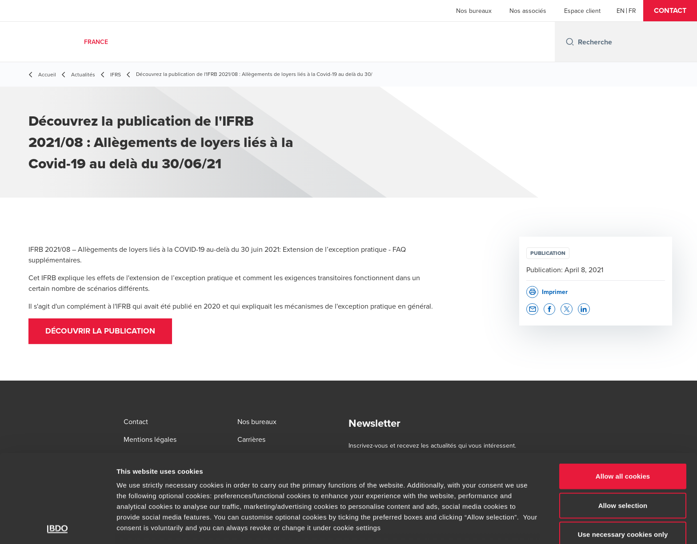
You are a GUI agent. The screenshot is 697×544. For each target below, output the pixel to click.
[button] (670, 10)
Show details (466, 526)
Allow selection (623, 444)
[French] (632, 10)
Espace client (582, 10)
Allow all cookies (623, 415)
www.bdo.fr (288, 488)
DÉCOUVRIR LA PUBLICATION (101, 332)
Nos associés (527, 10)
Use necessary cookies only (623, 473)
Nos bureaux (474, 10)
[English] (621, 10)
